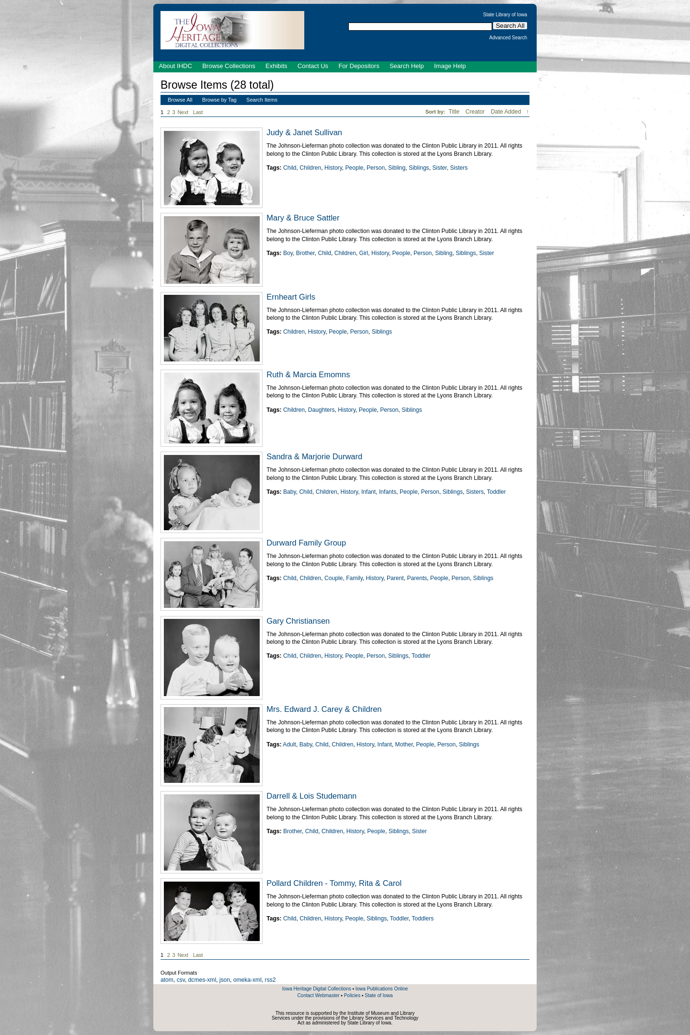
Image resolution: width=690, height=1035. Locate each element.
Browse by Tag (219, 100)
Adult (289, 744)
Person (376, 167)
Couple (333, 578)
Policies (352, 995)
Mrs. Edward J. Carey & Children (323, 709)
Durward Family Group (306, 542)
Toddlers (423, 918)
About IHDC (175, 66)
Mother (404, 744)
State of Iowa (378, 995)
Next (184, 112)
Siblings (419, 167)
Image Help (450, 66)
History (333, 167)
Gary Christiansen (298, 620)
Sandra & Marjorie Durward (314, 456)
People (354, 167)
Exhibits (276, 66)
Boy (288, 253)
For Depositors (358, 66)
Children (310, 167)
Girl (363, 253)
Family (354, 578)
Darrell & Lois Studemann (311, 795)
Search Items (261, 100)
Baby (289, 491)
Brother (305, 253)
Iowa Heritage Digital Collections (316, 988)
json (224, 980)
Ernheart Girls (290, 296)
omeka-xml (247, 980)
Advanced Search (508, 37)
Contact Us (313, 66)
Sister (439, 167)
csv (181, 980)
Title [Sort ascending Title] (454, 111)
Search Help (407, 66)
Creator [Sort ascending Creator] (475, 111)
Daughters (321, 410)
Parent (395, 578)
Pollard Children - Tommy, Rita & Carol (334, 883)
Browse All (180, 100)
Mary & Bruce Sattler (302, 217)
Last (198, 112)
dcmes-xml (202, 980)
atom (167, 980)
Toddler (496, 491)
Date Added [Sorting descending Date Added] (507, 111)
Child (290, 167)
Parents (417, 578)
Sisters (459, 167)
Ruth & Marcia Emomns (308, 374)
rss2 (270, 980)
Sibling (396, 167)
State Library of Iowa (505, 14)
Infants (387, 491)
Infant (368, 491)
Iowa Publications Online (382, 988)
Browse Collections (228, 66)
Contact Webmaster (318, 995)
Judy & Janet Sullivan (304, 132)
